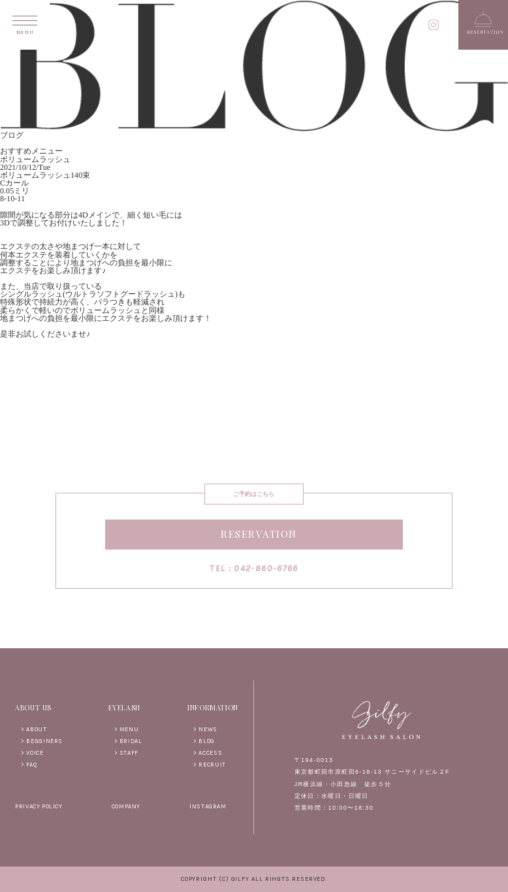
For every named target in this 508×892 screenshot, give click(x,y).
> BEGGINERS (42, 741)
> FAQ (29, 764)
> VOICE (32, 753)
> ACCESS (207, 753)
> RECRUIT (209, 764)
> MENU (126, 729)
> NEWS (205, 729)
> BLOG (204, 741)
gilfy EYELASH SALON (254, 26)
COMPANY (126, 807)
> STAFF (126, 753)
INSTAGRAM (207, 807)
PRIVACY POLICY (39, 807)
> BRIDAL (128, 741)
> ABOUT (33, 729)
